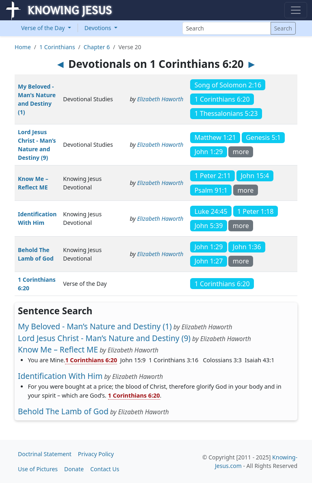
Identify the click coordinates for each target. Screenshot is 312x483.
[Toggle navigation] (295, 10)
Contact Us (104, 469)
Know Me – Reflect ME (58, 349)
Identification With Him (60, 375)
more (241, 151)
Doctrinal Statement (45, 454)
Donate (74, 469)
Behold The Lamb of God (63, 411)
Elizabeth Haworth (160, 99)
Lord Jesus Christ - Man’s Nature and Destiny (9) (104, 338)
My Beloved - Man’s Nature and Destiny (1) (95, 326)
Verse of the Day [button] (43, 28)
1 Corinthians (57, 47)
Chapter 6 (97, 47)
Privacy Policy (96, 454)
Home (23, 47)
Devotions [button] (98, 28)
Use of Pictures (38, 469)
